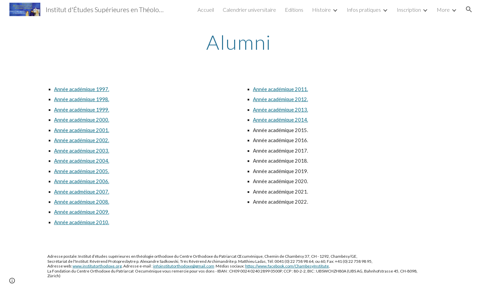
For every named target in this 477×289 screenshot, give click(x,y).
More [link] (443, 9)
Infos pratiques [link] (364, 9)
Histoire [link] (321, 9)
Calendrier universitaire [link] (249, 9)
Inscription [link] (409, 9)
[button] (469, 9)
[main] (238, 42)
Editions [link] (294, 9)
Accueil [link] (206, 9)
